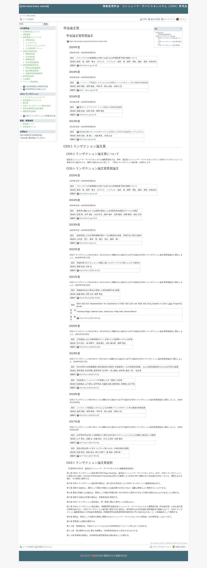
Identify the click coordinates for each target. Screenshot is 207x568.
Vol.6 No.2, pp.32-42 (87, 115)
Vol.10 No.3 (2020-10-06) (89, 298)
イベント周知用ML (30, 82)
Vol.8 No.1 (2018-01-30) (89, 415)
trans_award (31, 15)
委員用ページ (28, 124)
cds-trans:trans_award (34, 6)
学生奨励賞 (30, 57)
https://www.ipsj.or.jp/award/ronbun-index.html (88, 41)
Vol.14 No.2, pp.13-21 (88, 218)
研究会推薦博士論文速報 (33, 108)
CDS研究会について (31, 32)
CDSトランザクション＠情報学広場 (40, 116)
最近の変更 (155, 19)
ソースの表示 (28, 19)
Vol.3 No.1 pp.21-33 (87, 139)
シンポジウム (31, 43)
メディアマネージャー (162, 547)
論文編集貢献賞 (32, 71)
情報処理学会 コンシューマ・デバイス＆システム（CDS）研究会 (145, 6)
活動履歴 (26, 34)
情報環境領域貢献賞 (34, 73)
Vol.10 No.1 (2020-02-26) (89, 347)
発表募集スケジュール (32, 37)
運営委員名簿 (28, 76)
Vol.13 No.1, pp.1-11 (87, 243)
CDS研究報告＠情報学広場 (36, 86)
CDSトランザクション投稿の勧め (37, 106)
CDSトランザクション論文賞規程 (169, 45)
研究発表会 (30, 40)
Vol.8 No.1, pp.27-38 (88, 90)
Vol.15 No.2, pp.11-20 (88, 65)
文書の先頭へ (180, 547)
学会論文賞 (159, 33)
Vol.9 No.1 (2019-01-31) (89, 374)
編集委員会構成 (29, 111)
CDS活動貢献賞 (32, 62)
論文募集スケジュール (32, 100)
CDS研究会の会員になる (35, 89)
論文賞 (25, 103)
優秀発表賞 (30, 54)
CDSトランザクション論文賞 (165, 36)
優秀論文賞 (30, 59)
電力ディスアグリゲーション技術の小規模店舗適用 (100, 107)
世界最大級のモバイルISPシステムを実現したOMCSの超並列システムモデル (111, 132)
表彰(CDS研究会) (30, 51)
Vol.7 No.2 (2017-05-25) (89, 456)
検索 (46, 24)
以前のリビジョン (45, 547)
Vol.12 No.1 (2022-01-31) (89, 270)
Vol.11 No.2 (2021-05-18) (89, 318)
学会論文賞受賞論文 (164, 34)
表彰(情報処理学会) (31, 65)
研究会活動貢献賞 (33, 68)
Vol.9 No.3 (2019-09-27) (89, 388)
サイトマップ (169, 19)
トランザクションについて (34, 97)
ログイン (182, 19)
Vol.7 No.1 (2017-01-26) (89, 443)
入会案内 (26, 79)
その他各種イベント (34, 48)
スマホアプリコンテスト (36, 46)
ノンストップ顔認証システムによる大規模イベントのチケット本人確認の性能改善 (113, 82)
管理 (145, 19)
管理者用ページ (29, 127)
